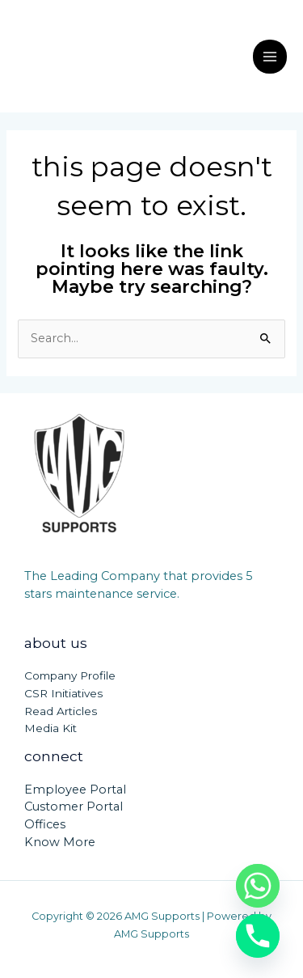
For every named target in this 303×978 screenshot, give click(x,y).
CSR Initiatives (63, 693)
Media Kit (50, 728)
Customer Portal (73, 806)
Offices (44, 824)
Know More (59, 842)
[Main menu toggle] (270, 57)
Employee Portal (75, 789)
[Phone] (258, 936)
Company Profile (70, 675)
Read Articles (60, 711)
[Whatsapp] (258, 886)
